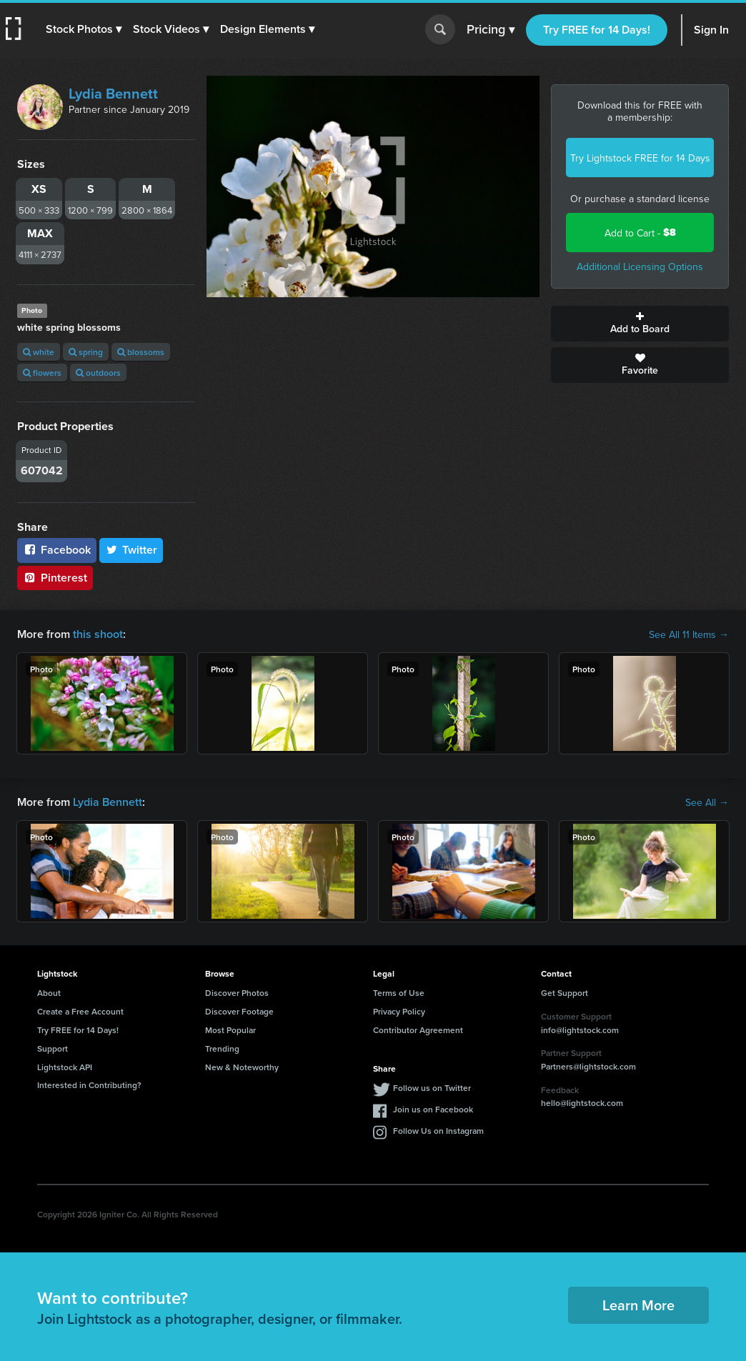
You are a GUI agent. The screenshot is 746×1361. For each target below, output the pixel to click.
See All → (707, 802)
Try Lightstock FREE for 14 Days (640, 158)
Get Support (564, 993)
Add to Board (640, 323)
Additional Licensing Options (640, 266)
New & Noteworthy (242, 1067)
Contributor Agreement (418, 1030)
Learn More (638, 1305)
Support (52, 1048)
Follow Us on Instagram (438, 1131)
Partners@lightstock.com (588, 1066)
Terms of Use (398, 993)
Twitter (131, 550)
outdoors (98, 373)
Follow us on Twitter (432, 1088)
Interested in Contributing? (89, 1085)
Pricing (490, 30)
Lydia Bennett (113, 93)
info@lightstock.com (580, 1030)
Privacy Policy (399, 1011)
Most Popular (230, 1030)
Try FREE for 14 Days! (596, 29)
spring (86, 352)
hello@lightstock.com (582, 1103)
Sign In (711, 29)
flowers (42, 373)
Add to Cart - (640, 232)
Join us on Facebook (433, 1109)
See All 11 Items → (689, 634)
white (38, 352)
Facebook (57, 550)
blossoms (140, 352)
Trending (222, 1048)
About (49, 993)
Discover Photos (237, 993)
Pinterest (55, 577)
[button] (83, 29)
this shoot (98, 634)
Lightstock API (64, 1067)
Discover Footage (239, 1011)
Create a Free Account (80, 1011)
